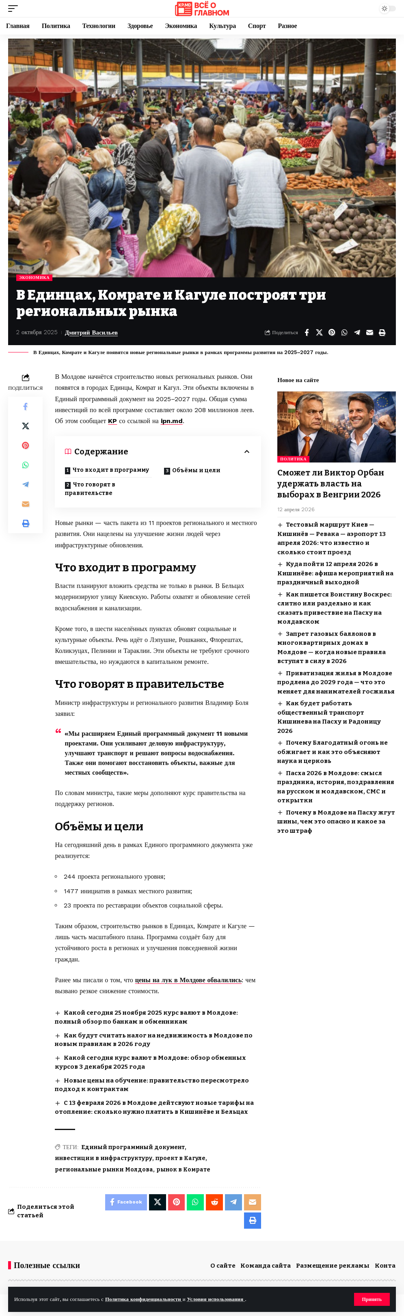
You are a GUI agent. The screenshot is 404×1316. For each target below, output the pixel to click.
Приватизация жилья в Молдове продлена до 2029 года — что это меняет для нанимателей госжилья (336, 681)
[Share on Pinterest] (331, 332)
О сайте (222, 1265)
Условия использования (216, 1299)
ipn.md (172, 421)
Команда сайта (265, 1265)
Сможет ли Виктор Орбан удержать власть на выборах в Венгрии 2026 (331, 483)
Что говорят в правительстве (90, 489)
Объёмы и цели (196, 470)
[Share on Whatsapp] (344, 332)
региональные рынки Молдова (104, 1169)
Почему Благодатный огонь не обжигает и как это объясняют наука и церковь (332, 750)
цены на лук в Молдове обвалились (188, 980)
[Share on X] (319, 332)
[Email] (369, 332)
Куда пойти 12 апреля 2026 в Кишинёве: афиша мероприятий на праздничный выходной (335, 572)
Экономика (34, 277)
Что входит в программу (110, 470)
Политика (293, 459)
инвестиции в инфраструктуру (103, 1158)
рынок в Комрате (183, 1169)
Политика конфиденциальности (144, 1299)
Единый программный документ (133, 1147)
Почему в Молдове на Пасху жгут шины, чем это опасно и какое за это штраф (336, 820)
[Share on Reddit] (214, 1202)
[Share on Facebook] (306, 332)
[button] (372, 1299)
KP (112, 421)
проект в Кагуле (180, 1158)
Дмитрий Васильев (91, 332)
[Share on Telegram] (357, 332)
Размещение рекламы (332, 1265)
